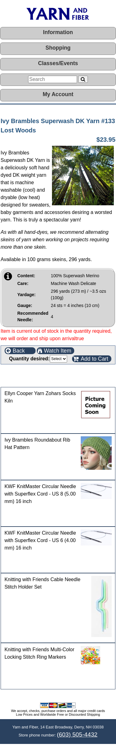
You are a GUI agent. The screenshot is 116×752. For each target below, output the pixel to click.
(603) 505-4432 (77, 734)
